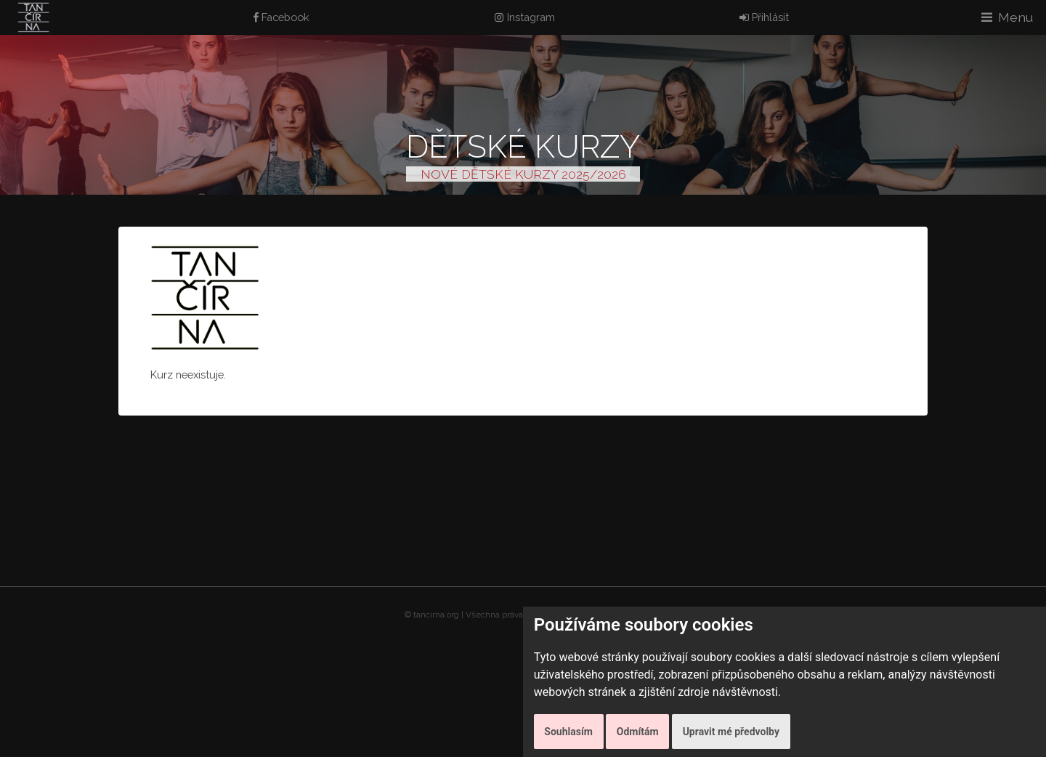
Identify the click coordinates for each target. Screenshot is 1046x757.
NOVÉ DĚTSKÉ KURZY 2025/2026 (523, 174)
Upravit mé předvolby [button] (731, 731)
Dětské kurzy (523, 146)
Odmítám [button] (638, 731)
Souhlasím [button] (568, 731)
